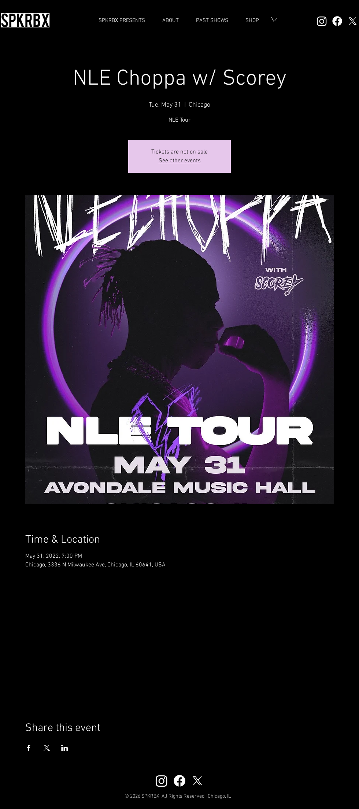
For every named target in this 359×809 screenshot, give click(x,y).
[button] (212, 20)
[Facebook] (337, 21)
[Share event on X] (46, 748)
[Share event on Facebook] (28, 748)
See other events (180, 161)
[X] (352, 21)
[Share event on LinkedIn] (64, 748)
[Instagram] (321, 21)
